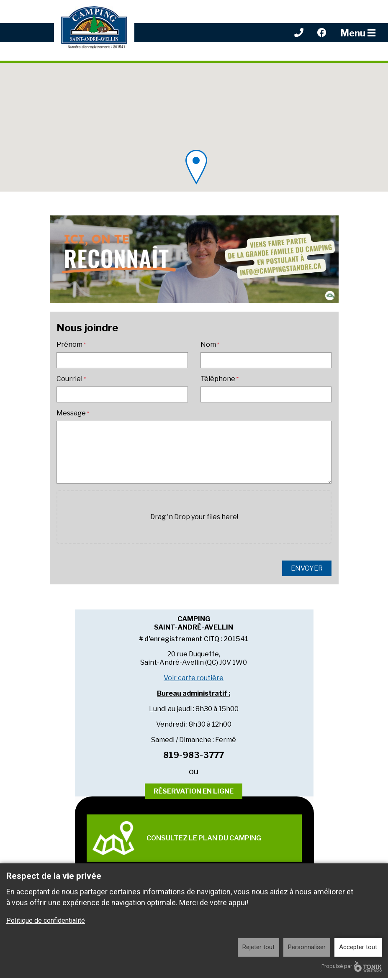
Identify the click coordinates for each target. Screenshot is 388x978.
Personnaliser (307, 947)
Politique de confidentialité (45, 920)
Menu (357, 33)
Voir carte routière (194, 678)
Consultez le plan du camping (177, 838)
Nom (208, 344)
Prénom (69, 344)
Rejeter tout (258, 947)
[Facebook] (322, 32)
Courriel (69, 379)
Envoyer (307, 568)
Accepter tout (358, 947)
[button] (196, 167)
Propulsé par (351, 966)
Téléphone (217, 379)
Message (71, 413)
